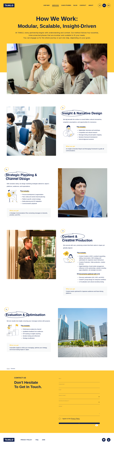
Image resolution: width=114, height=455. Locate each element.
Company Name (65, 385)
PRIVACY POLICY (26, 443)
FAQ (37, 443)
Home (8, 368)
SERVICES (55, 5)
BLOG (75, 5)
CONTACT (83, 5)
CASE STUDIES (66, 5)
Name (61, 380)
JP (99, 5)
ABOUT (90, 5)
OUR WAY (47, 5)
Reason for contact (66, 397)
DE (109, 5)
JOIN (43, 443)
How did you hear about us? (69, 402)
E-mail (61, 391)
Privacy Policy (75, 418)
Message (62, 407)
